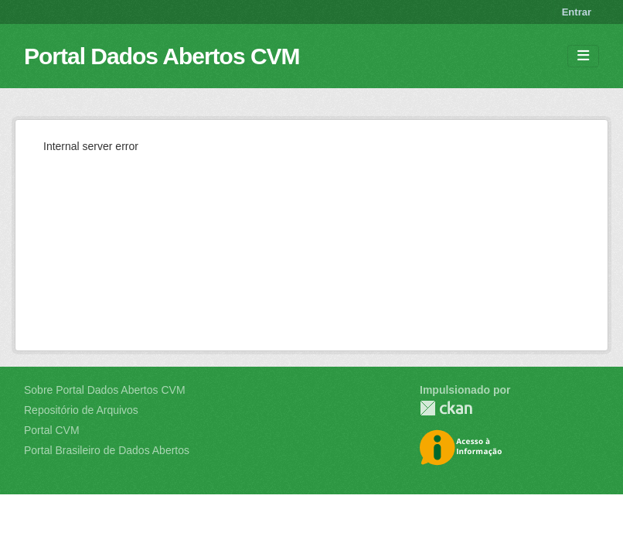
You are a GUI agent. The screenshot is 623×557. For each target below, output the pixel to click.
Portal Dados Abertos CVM (162, 56)
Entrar (576, 12)
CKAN (446, 408)
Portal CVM (52, 430)
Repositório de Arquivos (81, 410)
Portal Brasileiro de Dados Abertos (106, 450)
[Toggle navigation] (583, 56)
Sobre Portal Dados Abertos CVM (105, 390)
